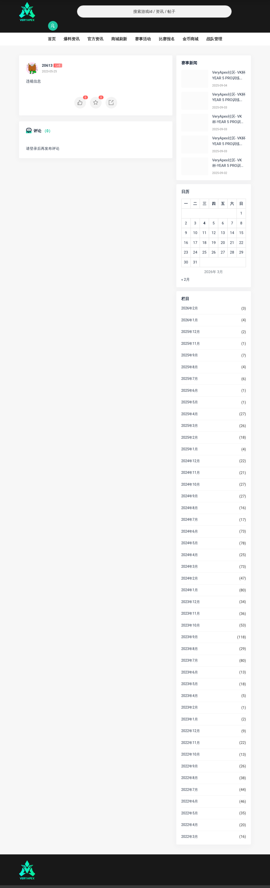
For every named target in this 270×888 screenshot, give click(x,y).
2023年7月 (189, 651)
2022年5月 (189, 803)
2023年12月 (190, 592)
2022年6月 (189, 792)
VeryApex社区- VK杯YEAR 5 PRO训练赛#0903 (229, 88)
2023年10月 (190, 616)
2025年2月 (189, 428)
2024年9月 (189, 486)
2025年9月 (189, 345)
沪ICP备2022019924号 (82, 882)
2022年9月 (189, 756)
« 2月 (185, 270)
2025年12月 (190, 322)
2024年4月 (189, 545)
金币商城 (190, 29)
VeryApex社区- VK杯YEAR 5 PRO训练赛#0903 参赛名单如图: (229, 131)
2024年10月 (190, 475)
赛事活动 (143, 29)
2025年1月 (189, 439)
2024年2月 (189, 569)
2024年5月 (189, 533)
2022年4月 (189, 815)
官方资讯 (95, 29)
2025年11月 (190, 334)
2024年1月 (189, 580)
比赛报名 (167, 29)
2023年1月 (189, 710)
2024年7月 (189, 510)
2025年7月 (189, 369)
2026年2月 (189, 299)
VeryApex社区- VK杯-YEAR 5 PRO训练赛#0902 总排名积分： (228, 153)
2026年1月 (189, 310)
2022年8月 (189, 768)
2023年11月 (190, 604)
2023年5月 (189, 674)
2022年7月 (189, 780)
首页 (52, 29)
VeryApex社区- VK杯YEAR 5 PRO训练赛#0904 (229, 66)
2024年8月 (189, 498)
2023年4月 (189, 686)
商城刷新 (119, 29)
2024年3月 (189, 557)
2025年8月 (189, 357)
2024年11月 (190, 463)
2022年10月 (190, 745)
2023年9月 (189, 627)
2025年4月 (189, 404)
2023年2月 (189, 698)
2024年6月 (189, 522)
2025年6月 (189, 381)
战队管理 (214, 29)
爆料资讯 (72, 29)
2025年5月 (189, 392)
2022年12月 (190, 721)
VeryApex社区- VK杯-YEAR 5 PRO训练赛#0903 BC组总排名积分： (228, 110)
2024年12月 (190, 451)
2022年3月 (189, 827)
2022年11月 (190, 733)
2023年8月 (189, 639)
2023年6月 (189, 663)
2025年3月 (189, 416)
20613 (47, 56)
